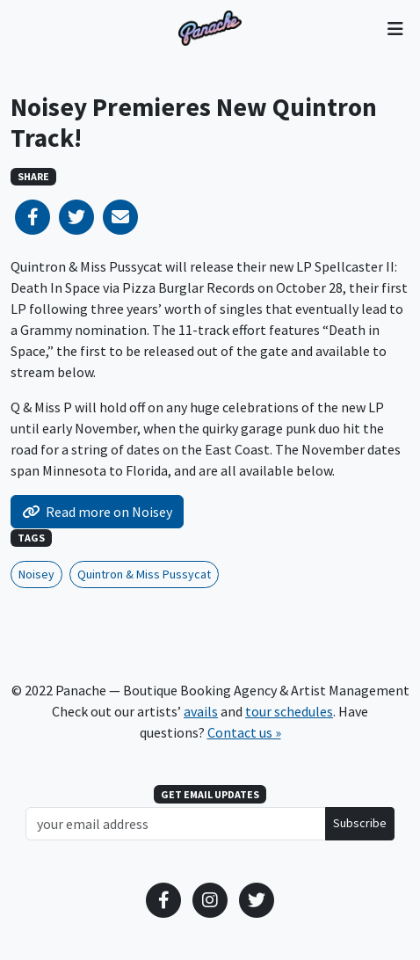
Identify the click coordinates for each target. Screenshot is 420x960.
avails (201, 711)
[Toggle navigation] (395, 28)
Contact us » (244, 732)
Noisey (36, 574)
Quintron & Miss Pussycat (144, 574)
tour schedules (289, 711)
